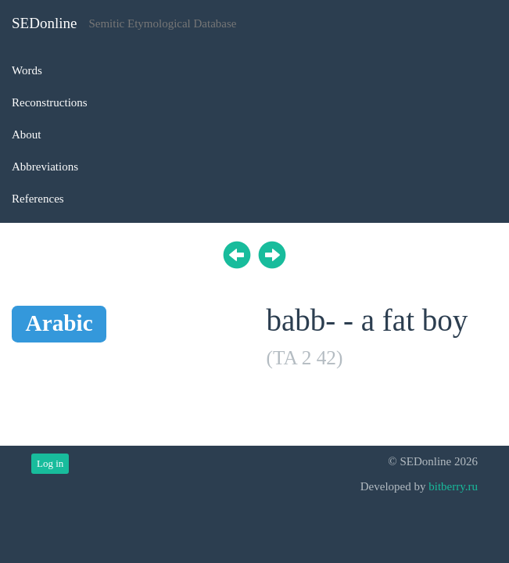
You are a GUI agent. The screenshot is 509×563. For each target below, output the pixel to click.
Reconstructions (50, 102)
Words (27, 70)
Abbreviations (45, 166)
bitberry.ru (453, 486)
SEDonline (44, 23)
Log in (50, 463)
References (38, 198)
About (26, 134)
